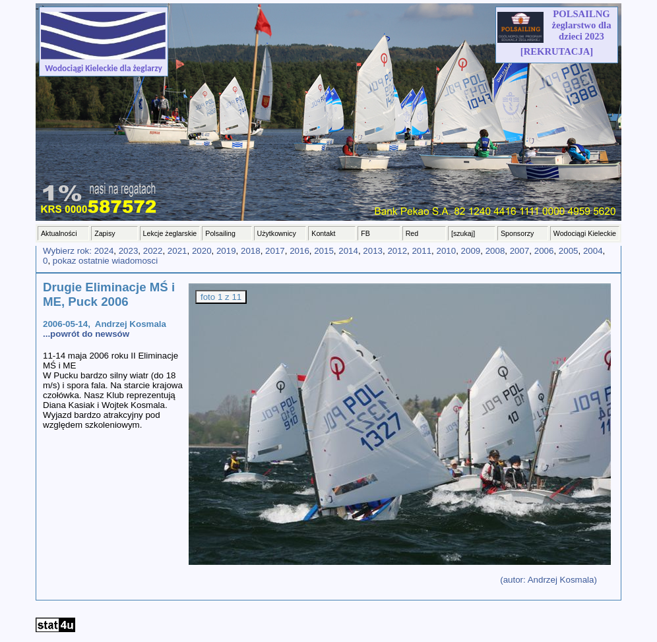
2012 (397, 251)
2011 (421, 251)
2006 (544, 251)
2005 (569, 251)
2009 (471, 251)
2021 (177, 251)
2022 (153, 251)
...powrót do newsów (86, 334)
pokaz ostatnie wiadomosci (105, 261)
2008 (495, 251)
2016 (299, 251)
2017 (275, 251)
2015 (324, 251)
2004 (593, 251)
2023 (129, 251)
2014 (348, 251)
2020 (202, 251)
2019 (226, 251)
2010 (446, 251)
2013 (373, 251)
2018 (251, 251)
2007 (520, 251)
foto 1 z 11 (221, 297)
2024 (104, 251)
